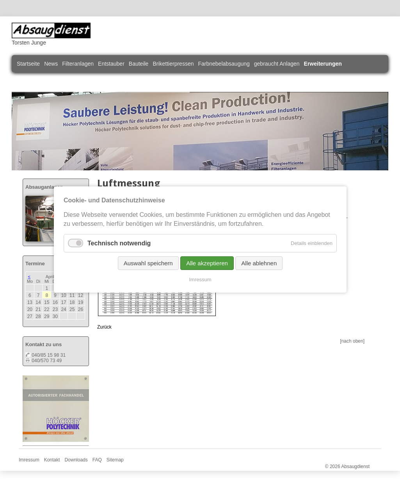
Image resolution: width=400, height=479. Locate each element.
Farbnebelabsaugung (223, 64)
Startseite (28, 64)
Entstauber (111, 64)
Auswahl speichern (147, 263)
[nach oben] (352, 341)
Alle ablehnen (259, 263)
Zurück (104, 327)
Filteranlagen (78, 64)
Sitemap (115, 460)
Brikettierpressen (173, 64)
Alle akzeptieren (207, 263)
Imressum (29, 460)
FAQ (97, 460)
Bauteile (139, 64)
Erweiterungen (323, 64)
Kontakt (52, 460)
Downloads (75, 460)
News (51, 64)
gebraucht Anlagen (277, 64)
